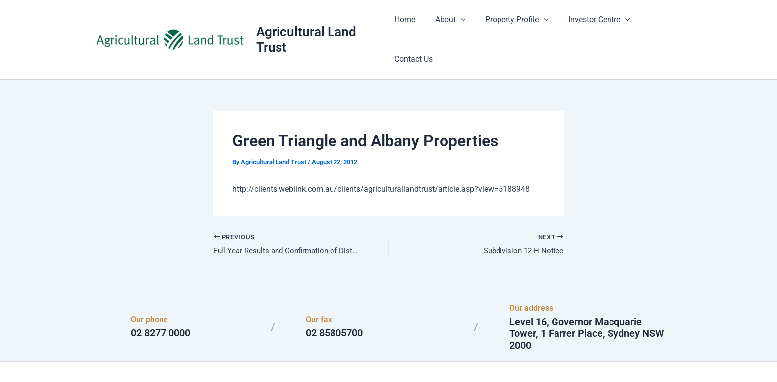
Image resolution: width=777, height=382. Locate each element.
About (452, 25)
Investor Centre (593, 25)
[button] (462, 25)
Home (410, 24)
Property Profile (515, 25)
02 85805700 (334, 304)
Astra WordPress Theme (485, 357)
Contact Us (659, 24)
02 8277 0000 (160, 304)
